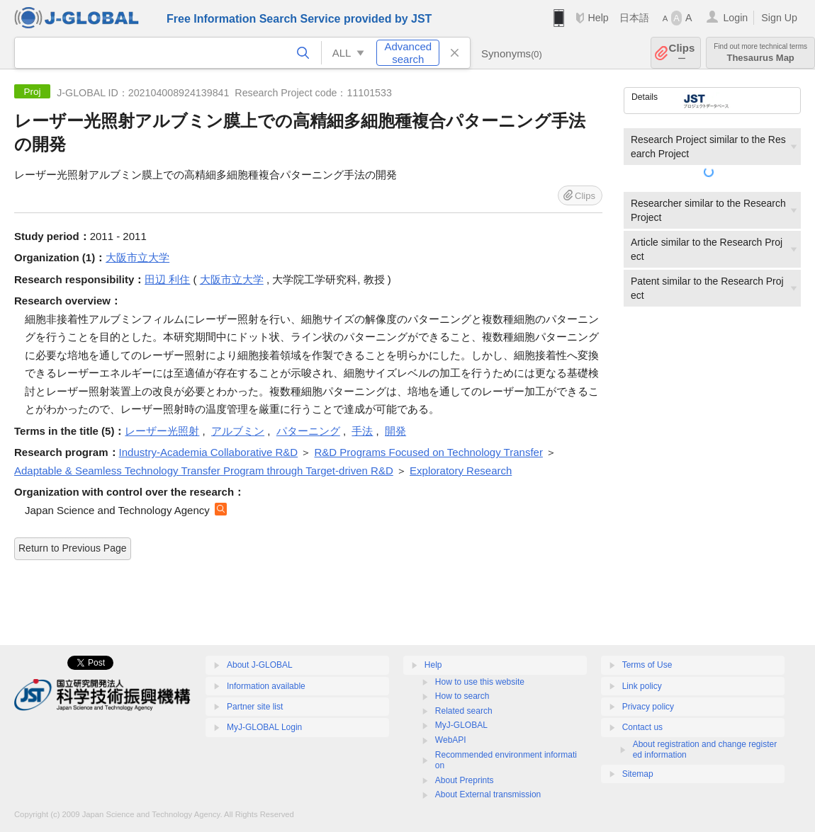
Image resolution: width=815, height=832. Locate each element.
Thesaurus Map (760, 52)
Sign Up (779, 17)
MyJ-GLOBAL (461, 725)
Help (598, 17)
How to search (462, 696)
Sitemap (637, 774)
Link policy (642, 686)
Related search (464, 711)
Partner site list (255, 707)
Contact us (642, 727)
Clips (682, 53)
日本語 (634, 17)
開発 (395, 431)
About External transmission (488, 794)
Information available (266, 686)
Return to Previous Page (72, 548)
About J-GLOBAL (260, 665)
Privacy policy (648, 707)
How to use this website (479, 682)
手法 (362, 431)
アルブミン (237, 431)
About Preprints (464, 780)
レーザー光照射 (162, 431)
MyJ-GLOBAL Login (264, 727)
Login (735, 17)
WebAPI (450, 740)
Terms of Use (647, 665)
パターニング (308, 431)
